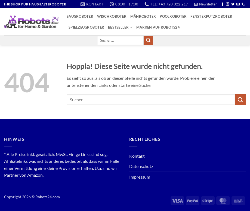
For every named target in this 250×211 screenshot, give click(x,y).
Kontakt (137, 155)
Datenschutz (141, 166)
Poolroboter (173, 16)
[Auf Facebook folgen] (222, 4)
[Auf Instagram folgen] (227, 4)
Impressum (139, 176)
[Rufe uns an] (243, 4)
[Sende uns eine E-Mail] (238, 4)
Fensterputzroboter (211, 16)
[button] (205, 4)
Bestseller (120, 27)
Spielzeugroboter (86, 27)
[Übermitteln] (148, 40)
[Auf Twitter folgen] (232, 4)
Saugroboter (80, 16)
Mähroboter (143, 16)
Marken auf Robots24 (158, 27)
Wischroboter (111, 16)
